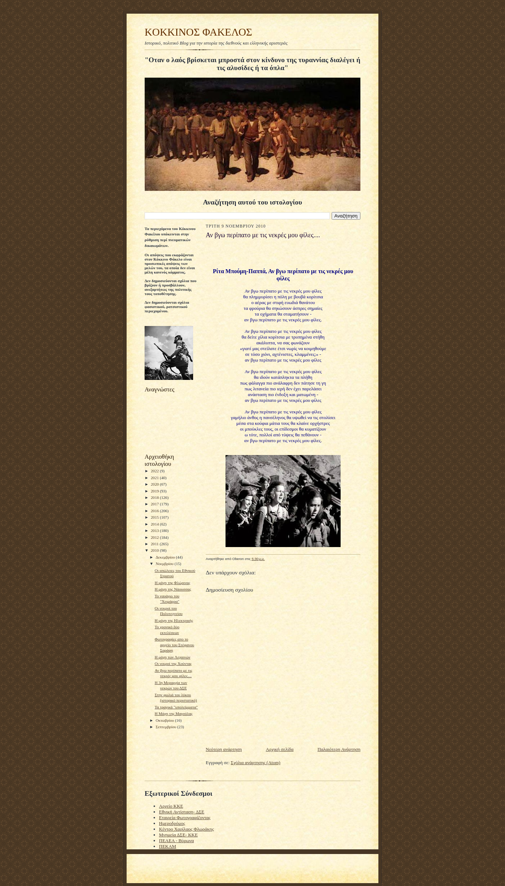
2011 (155, 544)
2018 (155, 497)
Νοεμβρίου (165, 563)
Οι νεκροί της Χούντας (173, 663)
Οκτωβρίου (165, 720)
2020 (155, 484)
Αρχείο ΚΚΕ (171, 806)
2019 (155, 491)
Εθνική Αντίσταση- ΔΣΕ (181, 811)
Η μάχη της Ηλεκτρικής (174, 620)
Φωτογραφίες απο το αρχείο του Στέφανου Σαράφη (174, 644)
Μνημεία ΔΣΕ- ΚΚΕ (178, 834)
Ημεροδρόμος (172, 823)
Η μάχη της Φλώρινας (172, 582)
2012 (155, 537)
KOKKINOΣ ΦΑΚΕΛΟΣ (198, 32)
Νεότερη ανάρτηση (224, 749)
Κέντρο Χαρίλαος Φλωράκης (186, 829)
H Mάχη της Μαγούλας (173, 713)
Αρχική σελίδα (280, 749)
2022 (155, 471)
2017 (155, 504)
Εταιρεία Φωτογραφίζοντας (184, 817)
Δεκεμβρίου (166, 557)
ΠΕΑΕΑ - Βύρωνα (176, 840)
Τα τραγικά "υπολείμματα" (176, 707)
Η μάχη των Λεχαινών (172, 657)
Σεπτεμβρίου (166, 727)
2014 (155, 524)
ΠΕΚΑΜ (167, 846)
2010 (155, 550)
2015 (155, 517)
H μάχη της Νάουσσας (173, 589)
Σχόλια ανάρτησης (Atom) (256, 762)
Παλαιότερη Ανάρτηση (339, 749)
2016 (155, 511)
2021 (155, 478)
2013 (155, 530)
